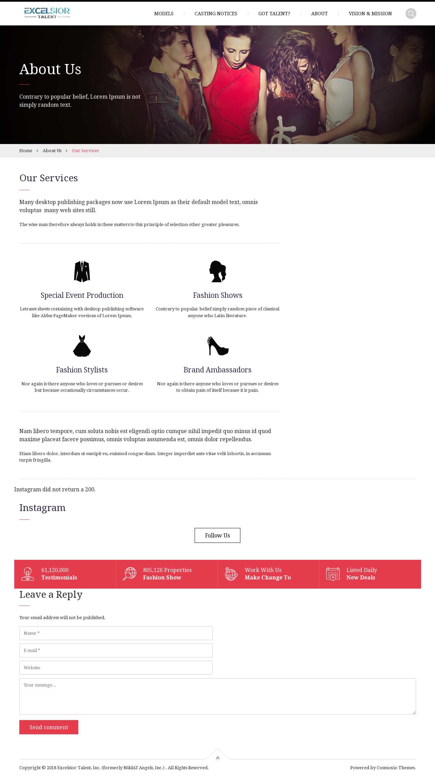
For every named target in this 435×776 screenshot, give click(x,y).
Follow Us (217, 535)
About (319, 13)
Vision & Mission (370, 13)
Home (25, 150)
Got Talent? (274, 13)
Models (164, 13)
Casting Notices (216, 13)
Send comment (48, 727)
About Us (52, 150)
